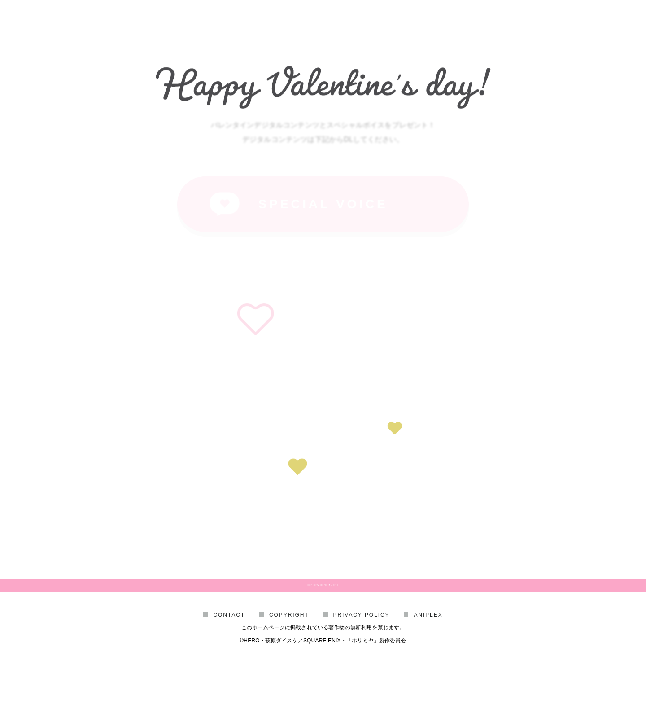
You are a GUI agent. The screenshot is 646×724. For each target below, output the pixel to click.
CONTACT (229, 661)
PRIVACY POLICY (361, 661)
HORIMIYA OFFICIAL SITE (323, 609)
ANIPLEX (428, 661)
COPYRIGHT (289, 661)
